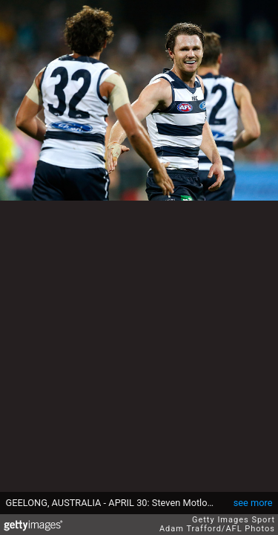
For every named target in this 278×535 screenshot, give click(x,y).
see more (253, 502)
